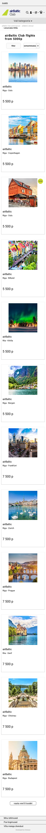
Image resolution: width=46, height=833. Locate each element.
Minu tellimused (11, 818)
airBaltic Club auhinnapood (11, 26)
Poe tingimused (10, 822)
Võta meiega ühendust (13, 826)
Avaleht (5, 3)
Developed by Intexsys (23, 830)
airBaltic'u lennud (27, 26)
